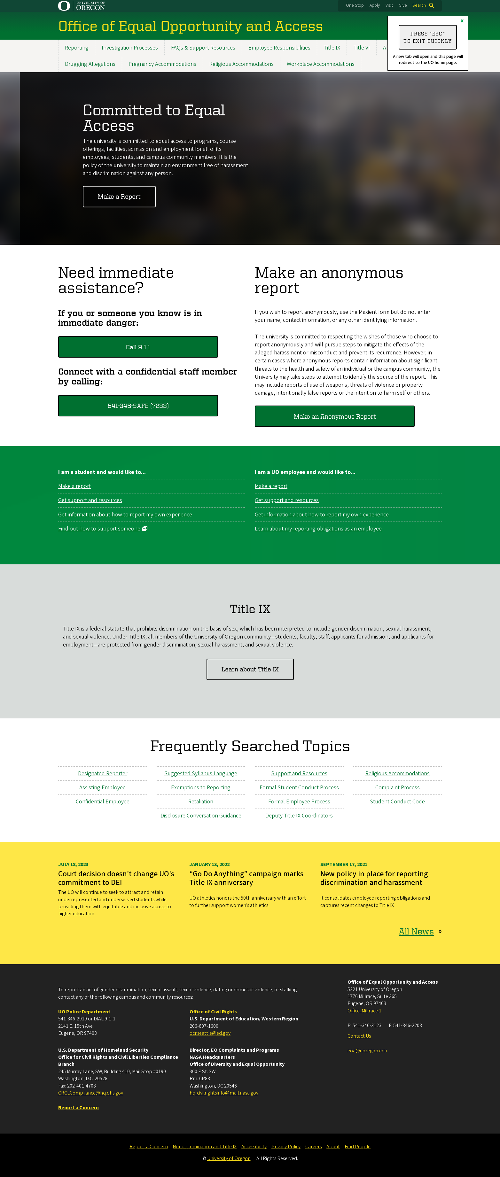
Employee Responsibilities (279, 48)
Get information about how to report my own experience (125, 515)
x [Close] (462, 21)
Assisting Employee (102, 788)
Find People (358, 1146)
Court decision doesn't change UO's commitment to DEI (116, 878)
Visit (389, 5)
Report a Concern (148, 1146)
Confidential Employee (102, 802)
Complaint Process (397, 788)
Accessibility (254, 1146)
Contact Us (359, 1036)
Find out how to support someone (99, 529)
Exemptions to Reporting (200, 788)
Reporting (77, 48)
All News (416, 931)
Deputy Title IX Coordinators (299, 816)
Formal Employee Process (299, 802)
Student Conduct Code (397, 802)
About (333, 1146)
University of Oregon (229, 1158)
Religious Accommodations (241, 64)
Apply (375, 5)
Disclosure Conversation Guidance (200, 816)
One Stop (355, 5)
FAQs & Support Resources (203, 48)
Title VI (361, 48)
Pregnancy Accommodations (162, 64)
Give (403, 5)
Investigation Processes (130, 48)
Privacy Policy (286, 1146)
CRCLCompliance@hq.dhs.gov (90, 1092)
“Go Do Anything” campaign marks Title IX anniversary (246, 878)
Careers (313, 1146)
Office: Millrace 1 (364, 1010)
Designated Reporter (102, 773)
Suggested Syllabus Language (200, 773)
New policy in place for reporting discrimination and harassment (374, 878)
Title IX (332, 48)
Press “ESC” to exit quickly (427, 37)
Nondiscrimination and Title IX (205, 1146)
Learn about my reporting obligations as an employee (318, 529)
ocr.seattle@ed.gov (210, 1033)
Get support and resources (90, 501)
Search (419, 5)
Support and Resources (299, 773)
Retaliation (200, 802)
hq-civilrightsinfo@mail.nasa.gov (224, 1092)
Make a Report (119, 196)
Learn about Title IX (250, 669)
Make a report (74, 486)
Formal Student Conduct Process (299, 788)
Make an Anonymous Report (335, 416)
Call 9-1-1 (138, 347)
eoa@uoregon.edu (367, 1050)
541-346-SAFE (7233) (138, 405)
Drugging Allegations (90, 64)
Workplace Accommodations (321, 64)
